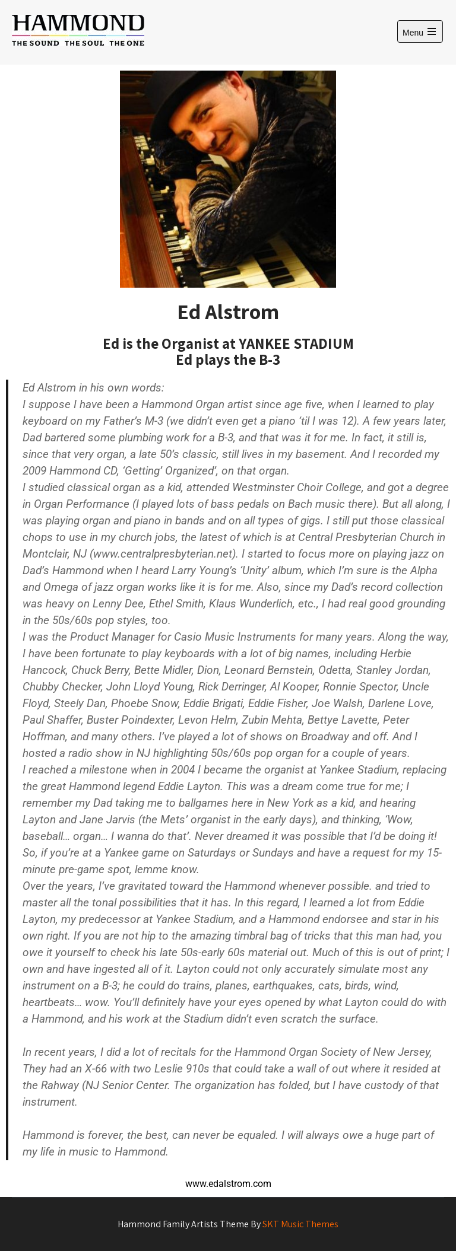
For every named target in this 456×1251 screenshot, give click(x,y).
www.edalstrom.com (228, 1183)
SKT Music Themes (300, 1224)
